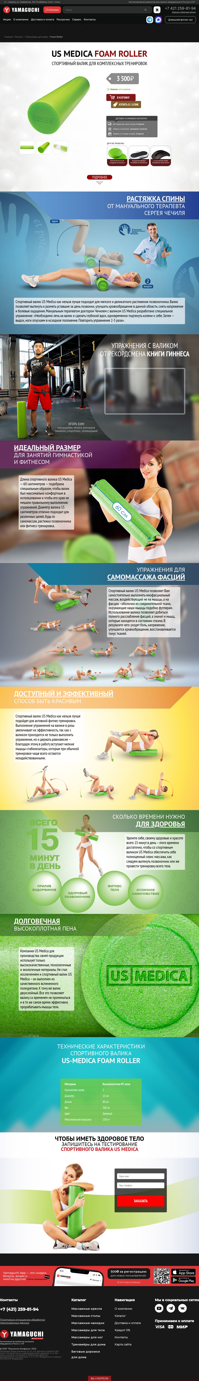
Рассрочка (63, 19)
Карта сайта (123, 1344)
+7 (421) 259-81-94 (19, 1309)
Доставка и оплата (42, 19)
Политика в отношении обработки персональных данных (22, 1321)
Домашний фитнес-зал (180, 19)
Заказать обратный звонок (184, 12)
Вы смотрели (99, 1378)
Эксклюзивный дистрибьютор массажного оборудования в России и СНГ (162, 2)
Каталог (120, 1316)
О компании (20, 19)
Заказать (141, 1200)
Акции (7, 19)
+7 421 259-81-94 (180, 8)
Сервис (76, 19)
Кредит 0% (122, 1330)
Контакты (90, 19)
